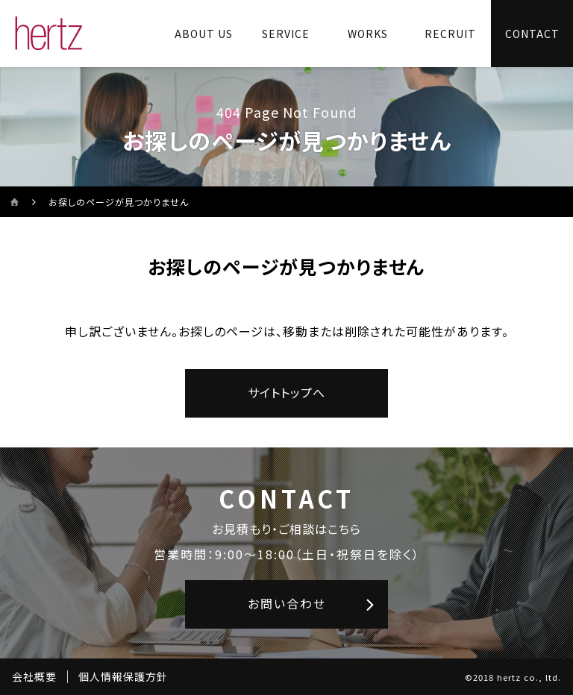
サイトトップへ (286, 392)
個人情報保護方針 (123, 676)
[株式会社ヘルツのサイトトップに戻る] (49, 33)
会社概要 (34, 676)
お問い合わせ (287, 603)
